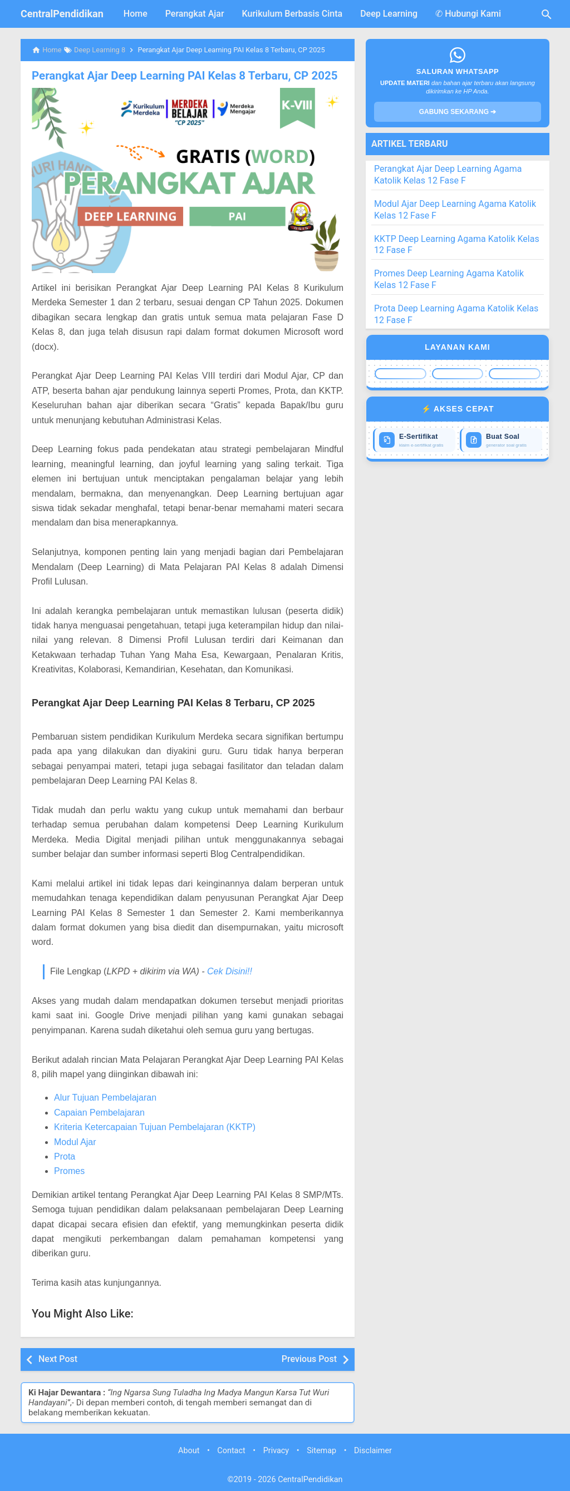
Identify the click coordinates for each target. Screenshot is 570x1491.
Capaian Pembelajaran (99, 1112)
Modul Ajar (75, 1141)
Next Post (57, 1359)
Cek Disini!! (229, 971)
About (188, 1450)
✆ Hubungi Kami (468, 13)
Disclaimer (373, 1450)
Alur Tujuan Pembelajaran (105, 1097)
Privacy (276, 1450)
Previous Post (309, 1359)
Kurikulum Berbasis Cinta (292, 13)
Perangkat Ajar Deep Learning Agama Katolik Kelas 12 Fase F (448, 175)
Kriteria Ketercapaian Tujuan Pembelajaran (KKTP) (154, 1127)
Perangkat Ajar (194, 13)
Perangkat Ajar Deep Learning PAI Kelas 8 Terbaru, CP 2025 (181, 75)
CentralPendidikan (62, 13)
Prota (64, 1156)
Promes (69, 1171)
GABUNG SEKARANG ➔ (458, 112)
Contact (231, 1450)
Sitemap (321, 1450)
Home (136, 13)
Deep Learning (388, 13)
